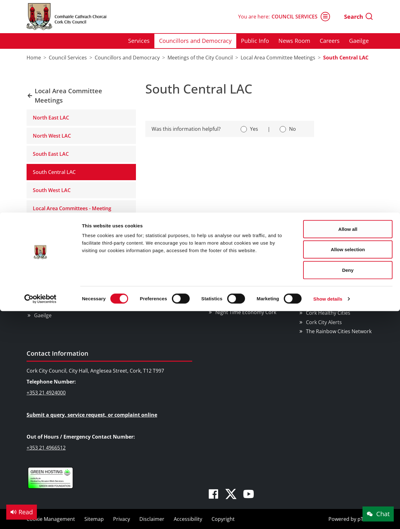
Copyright (223, 519)
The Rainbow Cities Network (339, 331)
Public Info (46, 287)
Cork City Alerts (324, 322)
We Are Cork (320, 276)
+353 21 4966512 (46, 447)
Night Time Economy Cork (245, 312)
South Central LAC (54, 172)
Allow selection (348, 37)
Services (43, 269)
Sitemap (94, 519)
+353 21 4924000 (46, 392)
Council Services (51, 252)
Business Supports (237, 269)
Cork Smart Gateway (330, 285)
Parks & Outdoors (146, 287)
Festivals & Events (146, 278)
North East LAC (51, 117)
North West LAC (52, 135)
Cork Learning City (327, 303)
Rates (221, 278)
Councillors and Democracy (66, 278)
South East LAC (51, 153)
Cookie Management (51, 519)
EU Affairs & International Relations (245, 290)
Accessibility (188, 519)
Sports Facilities (143, 296)
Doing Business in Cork (243, 252)
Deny (348, 57)
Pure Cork (317, 294)
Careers (43, 306)
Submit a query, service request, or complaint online (92, 414)
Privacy (121, 519)
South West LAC (52, 190)
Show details (327, 86)
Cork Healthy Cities (328, 312)
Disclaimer (151, 519)
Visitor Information (147, 306)
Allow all (348, 16)
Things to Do (136, 252)
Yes (254, 128)
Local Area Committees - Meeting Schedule (72, 212)
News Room (48, 296)
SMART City (228, 302)
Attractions (138, 269)
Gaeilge (43, 315)
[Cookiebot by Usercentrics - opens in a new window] (40, 86)
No (292, 128)
